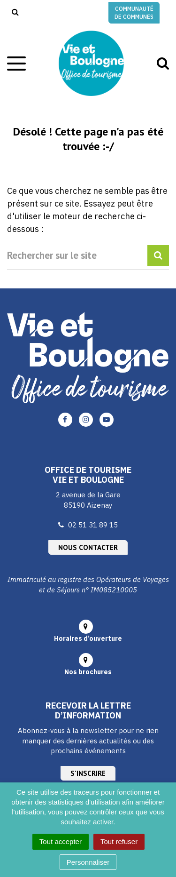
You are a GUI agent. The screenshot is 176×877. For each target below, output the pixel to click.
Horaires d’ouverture (88, 638)
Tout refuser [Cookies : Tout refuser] (119, 841)
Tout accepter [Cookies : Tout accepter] (60, 841)
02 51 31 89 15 (93, 524)
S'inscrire (88, 773)
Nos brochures (88, 672)
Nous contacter (88, 547)
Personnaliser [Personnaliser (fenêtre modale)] (88, 862)
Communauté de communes (134, 12)
